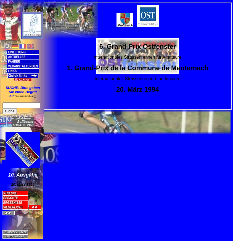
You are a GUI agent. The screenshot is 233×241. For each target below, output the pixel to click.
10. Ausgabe (22, 175)
